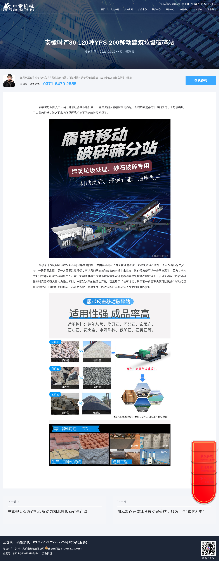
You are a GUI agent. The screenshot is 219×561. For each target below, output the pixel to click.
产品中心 (142, 9)
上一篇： (55, 510)
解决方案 (128, 9)
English (212, 4)
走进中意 (115, 9)
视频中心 (156, 9)
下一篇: (164, 510)
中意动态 (184, 9)
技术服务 (198, 9)
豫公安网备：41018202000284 (63, 548)
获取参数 (207, 458)
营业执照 (47, 553)
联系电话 (207, 480)
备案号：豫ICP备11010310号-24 (20, 553)
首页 (103, 9)
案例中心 (170, 9)
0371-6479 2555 (197, 4)
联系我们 (211, 9)
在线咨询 (200, 80)
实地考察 (207, 469)
